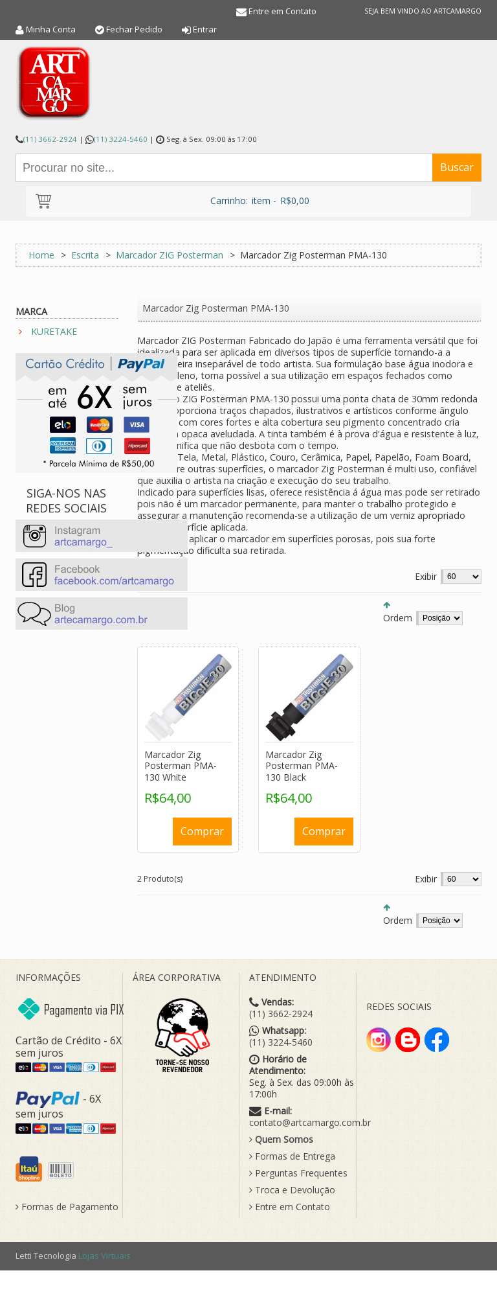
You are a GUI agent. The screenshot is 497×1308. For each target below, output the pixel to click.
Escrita (85, 255)
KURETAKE (54, 331)
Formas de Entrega (292, 1156)
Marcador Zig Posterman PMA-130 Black (301, 765)
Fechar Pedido (134, 29)
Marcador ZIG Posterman (169, 255)
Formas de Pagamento (67, 1207)
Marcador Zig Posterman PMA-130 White (180, 765)
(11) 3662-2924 (50, 139)
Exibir (426, 576)
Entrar (205, 29)
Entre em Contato (282, 11)
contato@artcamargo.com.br (310, 1123)
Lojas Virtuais (104, 1255)
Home (41, 255)
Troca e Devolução (292, 1190)
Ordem (397, 618)
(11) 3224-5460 (121, 139)
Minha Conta (51, 29)
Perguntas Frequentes (298, 1173)
